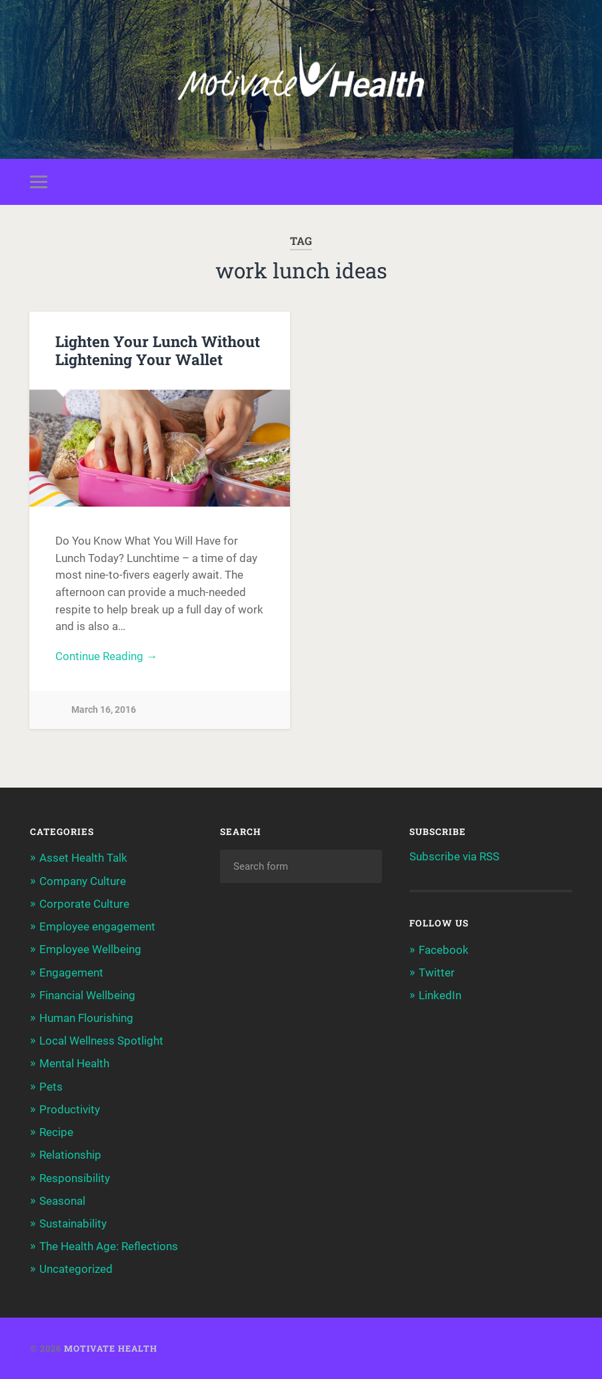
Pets (51, 1086)
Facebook (444, 949)
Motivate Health (110, 1348)
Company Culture (82, 881)
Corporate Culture (84, 903)
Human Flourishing (86, 1018)
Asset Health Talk (83, 857)
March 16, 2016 (103, 710)
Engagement (71, 972)
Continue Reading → (106, 656)
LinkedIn (440, 995)
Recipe (56, 1132)
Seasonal (62, 1200)
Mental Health (74, 1063)
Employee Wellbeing (90, 949)
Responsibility (74, 1178)
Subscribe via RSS (454, 856)
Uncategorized (76, 1269)
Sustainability (73, 1223)
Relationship (70, 1154)
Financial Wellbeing (87, 995)
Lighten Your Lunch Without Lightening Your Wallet (157, 350)
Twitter (437, 972)
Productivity (69, 1109)
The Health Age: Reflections (108, 1246)
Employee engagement (97, 926)
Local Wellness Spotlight (101, 1040)
